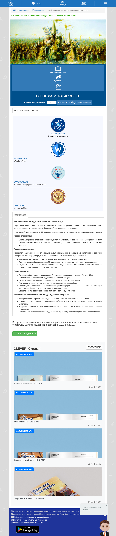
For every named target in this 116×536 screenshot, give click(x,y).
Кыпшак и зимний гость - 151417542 (29, 460)
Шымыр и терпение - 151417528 (28, 383)
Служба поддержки (24, 333)
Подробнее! (94, 347)
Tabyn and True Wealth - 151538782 (29, 498)
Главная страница (21, 10)
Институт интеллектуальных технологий (30, 520)
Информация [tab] (20, 215)
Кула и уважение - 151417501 (26, 422)
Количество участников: (35, 102)
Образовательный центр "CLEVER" (28, 523)
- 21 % (90, 464)
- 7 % (90, 387)
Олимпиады (38, 10)
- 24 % (90, 425)
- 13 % (90, 502)
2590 (97, 387)
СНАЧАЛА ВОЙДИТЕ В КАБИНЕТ (74, 102)
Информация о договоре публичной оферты (32, 517)
